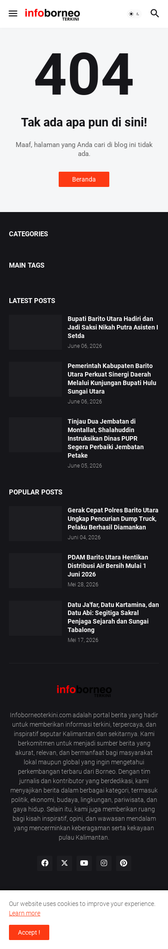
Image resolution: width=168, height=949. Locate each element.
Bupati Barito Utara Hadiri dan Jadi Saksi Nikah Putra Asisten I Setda (113, 327)
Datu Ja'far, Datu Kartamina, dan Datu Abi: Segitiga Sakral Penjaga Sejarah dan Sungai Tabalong (113, 617)
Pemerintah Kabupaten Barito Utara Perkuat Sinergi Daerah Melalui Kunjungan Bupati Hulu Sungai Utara (112, 378)
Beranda (84, 179)
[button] (12, 14)
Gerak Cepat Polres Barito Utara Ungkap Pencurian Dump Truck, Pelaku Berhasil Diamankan (113, 519)
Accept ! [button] (29, 932)
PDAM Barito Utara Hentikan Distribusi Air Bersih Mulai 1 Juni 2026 (108, 566)
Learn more (24, 913)
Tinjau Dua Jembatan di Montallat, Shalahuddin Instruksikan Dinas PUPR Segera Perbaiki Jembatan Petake (106, 438)
